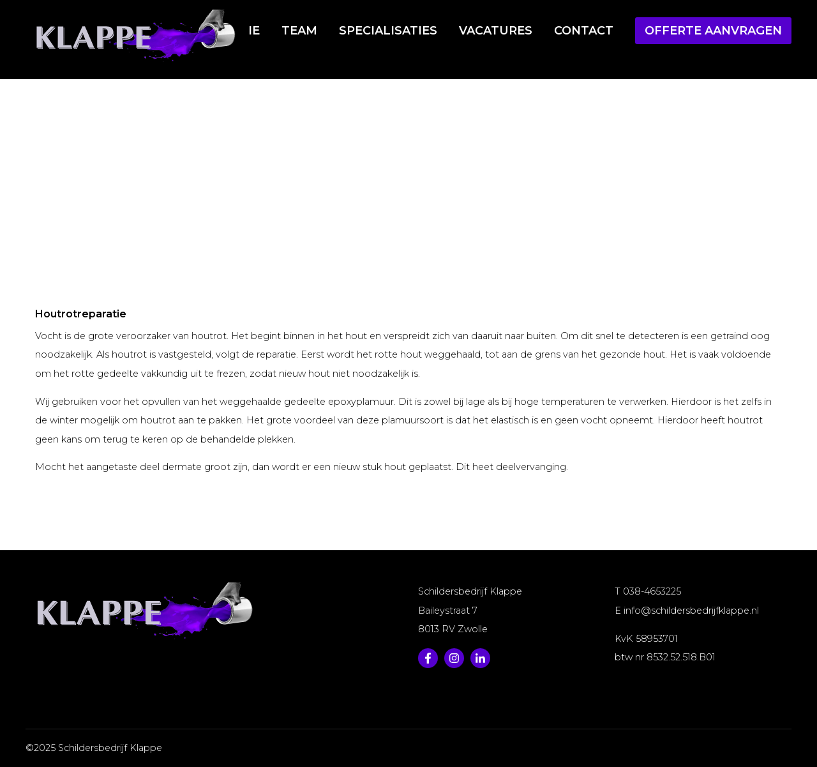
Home (318, 167)
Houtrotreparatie (470, 167)
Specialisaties (388, 31)
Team (299, 31)
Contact (583, 31)
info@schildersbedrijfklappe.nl (691, 610)
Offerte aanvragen (713, 31)
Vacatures (495, 31)
